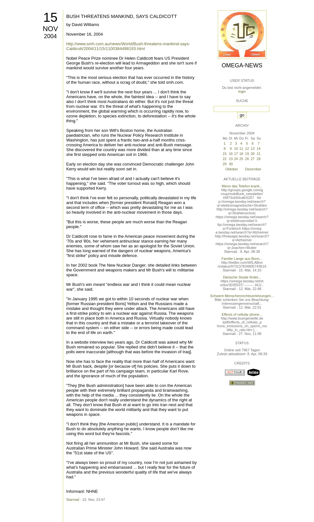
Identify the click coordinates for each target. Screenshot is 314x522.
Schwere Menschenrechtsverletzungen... (242, 296)
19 (247, 154)
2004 (50, 36)
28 (258, 159)
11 (241, 148)
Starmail (72, 499)
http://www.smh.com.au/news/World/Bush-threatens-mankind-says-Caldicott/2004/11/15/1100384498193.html (128, 46)
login (242, 91)
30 (231, 164)
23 (231, 159)
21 (258, 154)
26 (247, 159)
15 (50, 17)
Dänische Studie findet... (242, 277)
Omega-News (242, 65)
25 (241, 159)
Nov (50, 29)
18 (241, 154)
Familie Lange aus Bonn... (242, 259)
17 (236, 154)
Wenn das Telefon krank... (242, 186)
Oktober (231, 169)
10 (236, 148)
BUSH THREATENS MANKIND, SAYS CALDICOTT (121, 16)
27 (252, 159)
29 (224, 164)
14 (258, 148)
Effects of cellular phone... (242, 314)
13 (252, 148)
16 (231, 154)
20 (252, 154)
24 (236, 159)
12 (247, 148)
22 (224, 159)
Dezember (253, 169)
